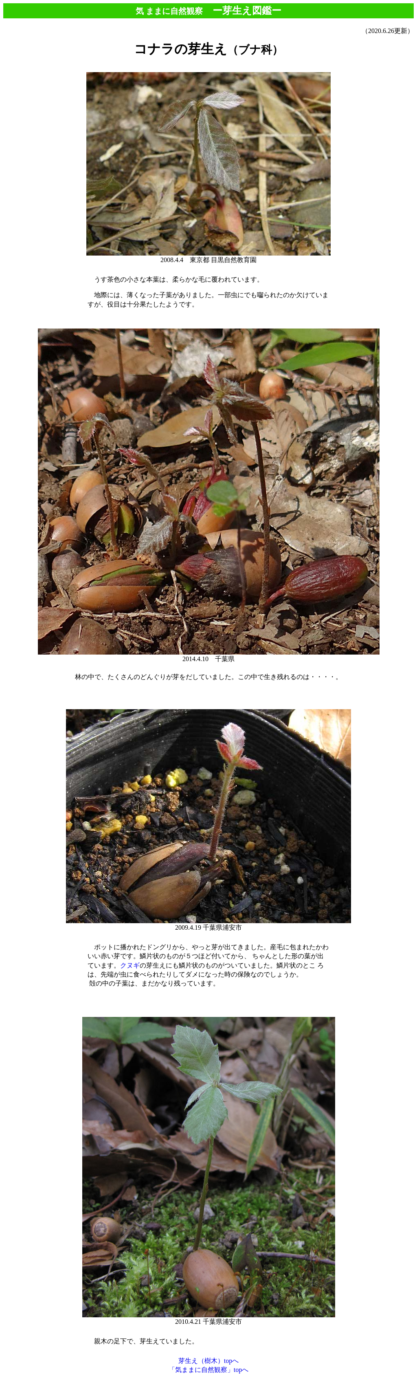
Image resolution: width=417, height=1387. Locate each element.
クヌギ (130, 965)
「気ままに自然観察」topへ (208, 1369)
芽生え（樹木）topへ (208, 1360)
